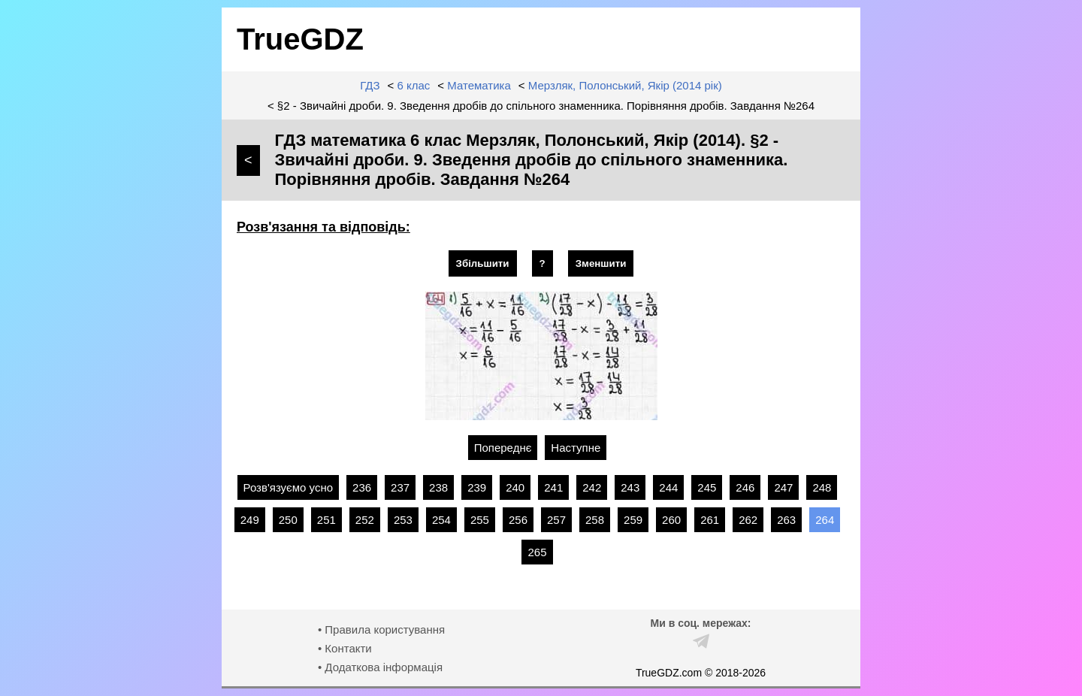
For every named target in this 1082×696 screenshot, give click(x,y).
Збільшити (482, 263)
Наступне (575, 447)
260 (671, 519)
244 (668, 487)
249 (249, 519)
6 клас (414, 85)
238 (438, 487)
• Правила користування (381, 629)
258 (594, 519)
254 (441, 519)
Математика (479, 85)
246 (745, 487)
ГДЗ (369, 85)
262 (748, 519)
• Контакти (345, 648)
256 (518, 519)
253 (403, 519)
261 (709, 519)
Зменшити (601, 263)
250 (288, 519)
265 (536, 552)
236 (361, 487)
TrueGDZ (300, 39)
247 (783, 487)
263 (786, 519)
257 (556, 519)
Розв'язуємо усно (288, 487)
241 (553, 487)
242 (591, 487)
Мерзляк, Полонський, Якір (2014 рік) (625, 85)
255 (479, 519)
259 (633, 519)
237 (400, 487)
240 (515, 487)
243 (630, 487)
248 (821, 487)
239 (476, 487)
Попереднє (503, 447)
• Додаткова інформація (380, 667)
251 (326, 519)
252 (364, 519)
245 (706, 487)
